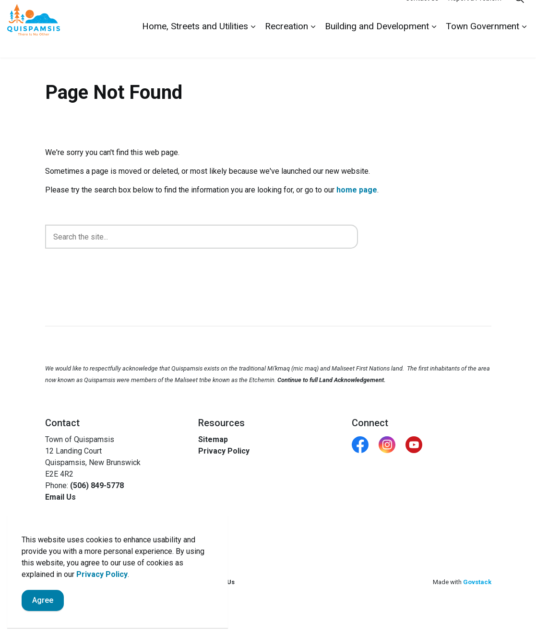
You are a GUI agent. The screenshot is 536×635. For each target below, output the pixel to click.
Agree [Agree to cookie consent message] (43, 600)
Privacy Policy (102, 574)
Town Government (482, 42)
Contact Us (422, 14)
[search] (201, 237)
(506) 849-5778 (97, 485)
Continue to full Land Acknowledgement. (331, 379)
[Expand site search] (519, 14)
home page (356, 189)
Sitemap (213, 439)
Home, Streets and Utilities (195, 42)
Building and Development (377, 42)
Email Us (60, 497)
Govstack (477, 582)
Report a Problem (474, 14)
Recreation (286, 42)
